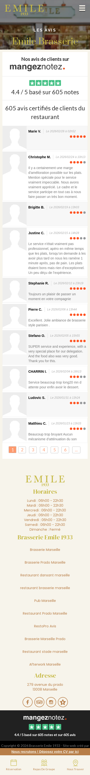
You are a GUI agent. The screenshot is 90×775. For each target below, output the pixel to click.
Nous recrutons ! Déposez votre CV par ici (44, 752)
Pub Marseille (45, 600)
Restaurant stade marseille (45, 651)
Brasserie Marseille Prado (45, 638)
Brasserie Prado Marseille (45, 562)
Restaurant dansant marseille (45, 575)
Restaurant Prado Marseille (45, 613)
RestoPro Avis (45, 626)
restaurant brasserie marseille (45, 588)
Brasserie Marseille (45, 549)
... (76, 449)
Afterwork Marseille (45, 664)
